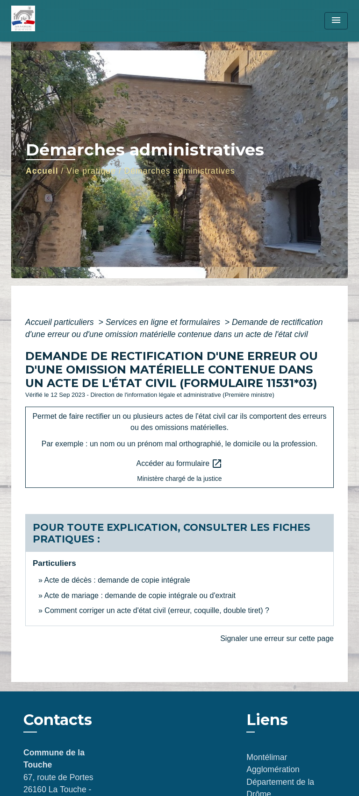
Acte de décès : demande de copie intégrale (117, 580)
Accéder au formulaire (179, 463)
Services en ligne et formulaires (164, 322)
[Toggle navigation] (336, 20)
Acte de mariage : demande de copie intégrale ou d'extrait (140, 595)
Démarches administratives (179, 171)
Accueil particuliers (60, 322)
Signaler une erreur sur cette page (277, 638)
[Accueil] (46, 20)
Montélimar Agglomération (272, 763)
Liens (267, 720)
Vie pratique (91, 171)
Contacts (57, 720)
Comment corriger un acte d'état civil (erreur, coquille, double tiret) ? (156, 610)
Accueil (42, 171)
